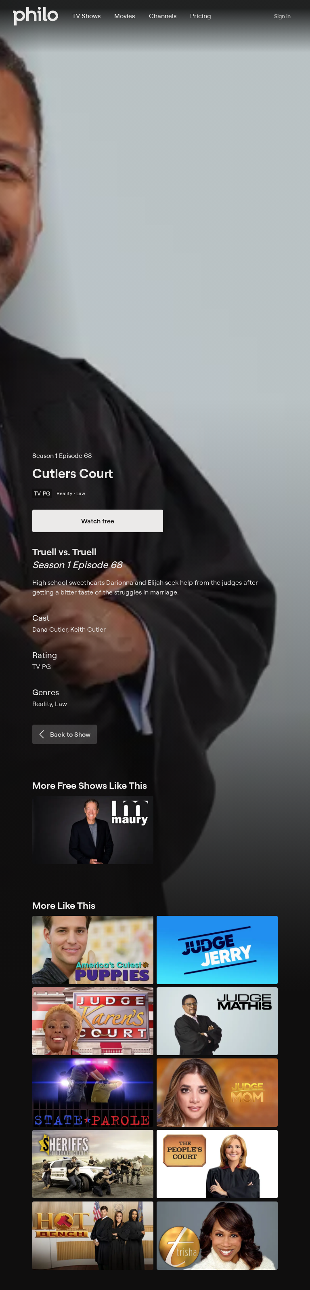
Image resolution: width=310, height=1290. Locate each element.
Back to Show (63, 734)
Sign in (282, 16)
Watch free (97, 521)
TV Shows (86, 16)
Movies (124, 16)
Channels (162, 16)
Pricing (200, 16)
